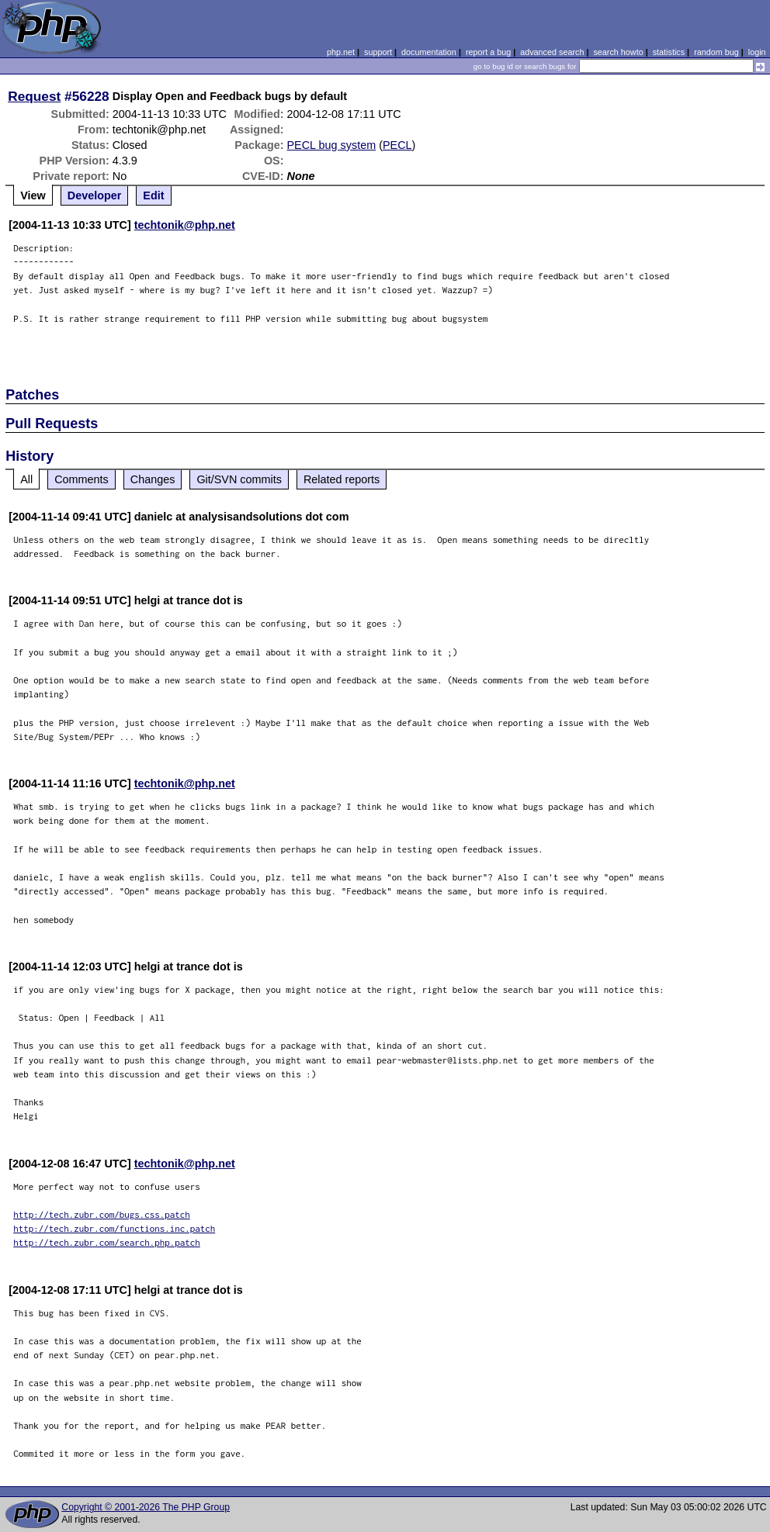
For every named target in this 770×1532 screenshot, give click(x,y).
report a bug (488, 52)
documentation (428, 52)
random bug (716, 52)
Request (34, 96)
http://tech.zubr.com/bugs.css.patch (101, 1214)
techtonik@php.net (184, 225)
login (757, 52)
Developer (95, 195)
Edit (153, 195)
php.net (341, 52)
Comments (81, 479)
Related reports (341, 479)
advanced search (552, 52)
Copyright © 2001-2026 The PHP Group (145, 1507)
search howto (618, 52)
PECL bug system (331, 145)
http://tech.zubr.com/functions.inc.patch (114, 1228)
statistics (669, 52)
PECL (397, 145)
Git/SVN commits (239, 479)
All (26, 479)
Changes (152, 479)
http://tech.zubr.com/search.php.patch (106, 1242)
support (378, 52)
